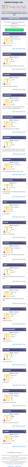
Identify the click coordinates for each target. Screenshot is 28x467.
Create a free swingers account (10, 25)
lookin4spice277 (8, 117)
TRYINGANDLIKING (9, 329)
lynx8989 (6, 431)
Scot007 (5, 222)
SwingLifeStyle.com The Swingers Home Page (16, 11)
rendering (6, 243)
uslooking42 (7, 370)
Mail (17, 48)
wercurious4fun (8, 180)
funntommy (6, 137)
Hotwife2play (7, 95)
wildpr (5, 202)
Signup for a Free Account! (14, 30)
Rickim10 (6, 390)
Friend (23, 48)
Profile (13, 48)
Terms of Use (10, 466)
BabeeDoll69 (7, 411)
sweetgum (6, 33)
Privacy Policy (18, 466)
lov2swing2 (6, 287)
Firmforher (6, 74)
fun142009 (6, 349)
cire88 (5, 265)
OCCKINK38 (7, 159)
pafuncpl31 (6, 309)
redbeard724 (7, 54)
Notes (20, 48)
